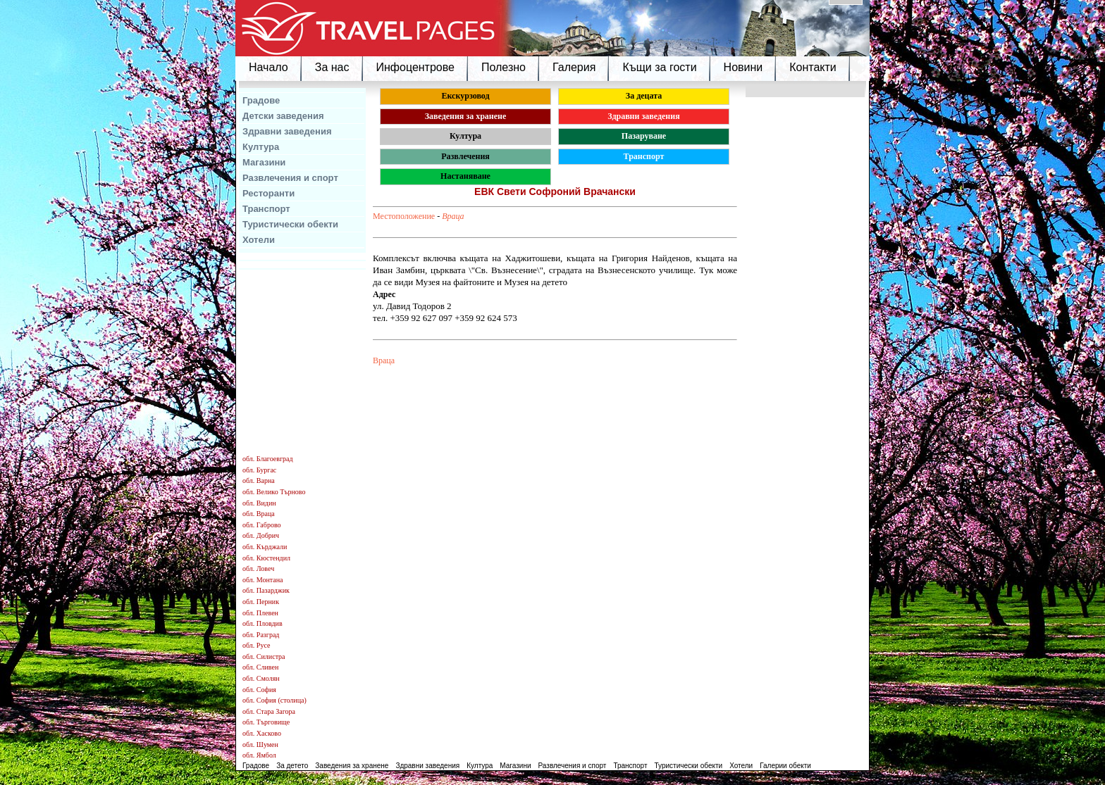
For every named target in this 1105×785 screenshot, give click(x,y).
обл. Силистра (263, 656)
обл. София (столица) (274, 700)
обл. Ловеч (258, 568)
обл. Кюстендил (266, 558)
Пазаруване (644, 136)
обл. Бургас (259, 470)
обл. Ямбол (259, 755)
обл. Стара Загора (268, 711)
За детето (292, 766)
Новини (743, 67)
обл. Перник (260, 601)
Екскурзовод (465, 96)
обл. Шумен (260, 744)
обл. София (259, 689)
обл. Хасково (261, 733)
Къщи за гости (659, 67)
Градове (261, 100)
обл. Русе (256, 645)
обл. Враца (258, 513)
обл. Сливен (260, 667)
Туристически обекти (290, 224)
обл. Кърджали (264, 547)
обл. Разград (260, 635)
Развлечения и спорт (290, 177)
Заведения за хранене (466, 116)
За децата (644, 96)
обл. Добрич (260, 535)
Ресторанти (268, 193)
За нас (332, 67)
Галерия (573, 67)
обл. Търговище (266, 722)
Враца (453, 216)
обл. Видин (259, 503)
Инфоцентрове (415, 67)
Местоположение (404, 216)
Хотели (258, 239)
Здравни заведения (287, 131)
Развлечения (465, 156)
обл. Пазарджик (266, 590)
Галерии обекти (785, 766)
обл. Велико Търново (273, 492)
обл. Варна (258, 480)
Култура (260, 147)
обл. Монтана (262, 580)
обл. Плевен (260, 613)
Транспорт (266, 208)
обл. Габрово (261, 525)
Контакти (813, 67)
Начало (268, 67)
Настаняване (465, 176)
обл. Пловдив (262, 623)
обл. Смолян (261, 678)
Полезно (503, 67)
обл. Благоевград (267, 459)
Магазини (263, 162)
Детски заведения (283, 116)
